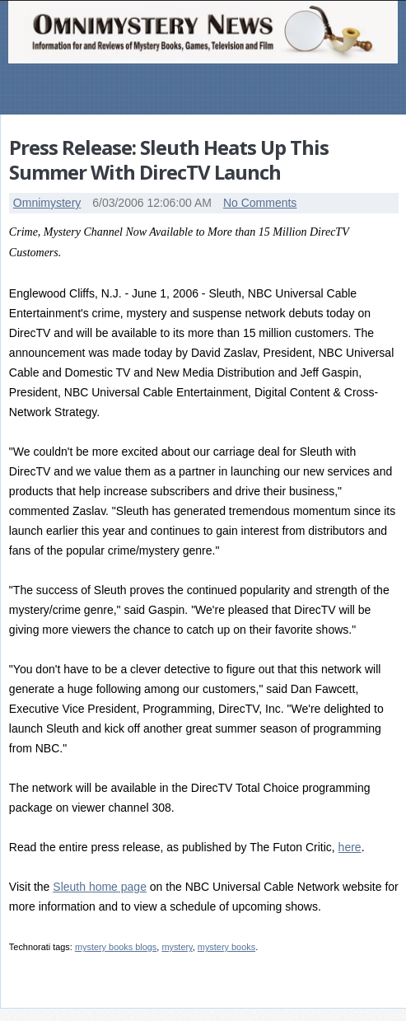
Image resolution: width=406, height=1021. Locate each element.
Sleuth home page (100, 886)
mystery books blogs (115, 947)
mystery (176, 947)
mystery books (226, 947)
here (350, 847)
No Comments (259, 202)
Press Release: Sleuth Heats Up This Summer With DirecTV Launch (169, 159)
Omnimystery (47, 202)
